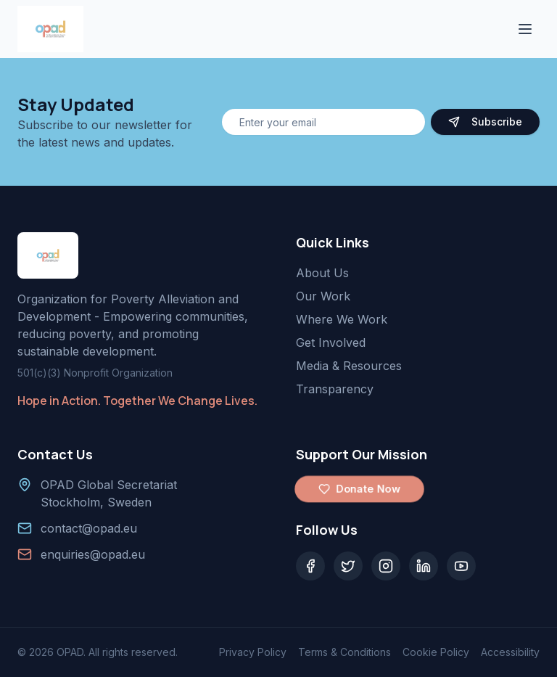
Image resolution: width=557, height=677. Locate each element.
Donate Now (359, 489)
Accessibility (510, 652)
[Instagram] (385, 565)
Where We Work (341, 319)
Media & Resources (349, 365)
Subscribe (485, 121)
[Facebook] (310, 565)
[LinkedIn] (423, 565)
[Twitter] (348, 565)
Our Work (323, 296)
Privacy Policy (252, 652)
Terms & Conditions (344, 652)
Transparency (335, 389)
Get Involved (331, 342)
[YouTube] (461, 565)
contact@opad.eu (89, 528)
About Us (322, 273)
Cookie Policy (436, 652)
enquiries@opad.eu (93, 554)
